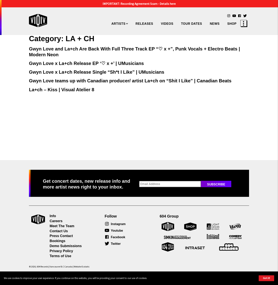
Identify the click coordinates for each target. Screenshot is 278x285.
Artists (118, 23)
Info (53, 216)
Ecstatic (86, 266)
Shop (231, 23)
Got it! (266, 278)
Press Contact (61, 236)
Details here (168, 4)
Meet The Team (62, 226)
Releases (144, 23)
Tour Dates (191, 23)
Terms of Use (60, 256)
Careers (56, 221)
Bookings (57, 241)
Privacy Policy (61, 251)
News (215, 23)
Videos (167, 23)
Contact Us (59, 231)
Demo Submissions (66, 246)
